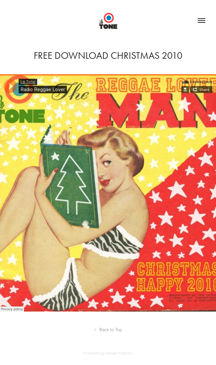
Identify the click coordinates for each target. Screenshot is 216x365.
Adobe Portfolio (119, 353)
